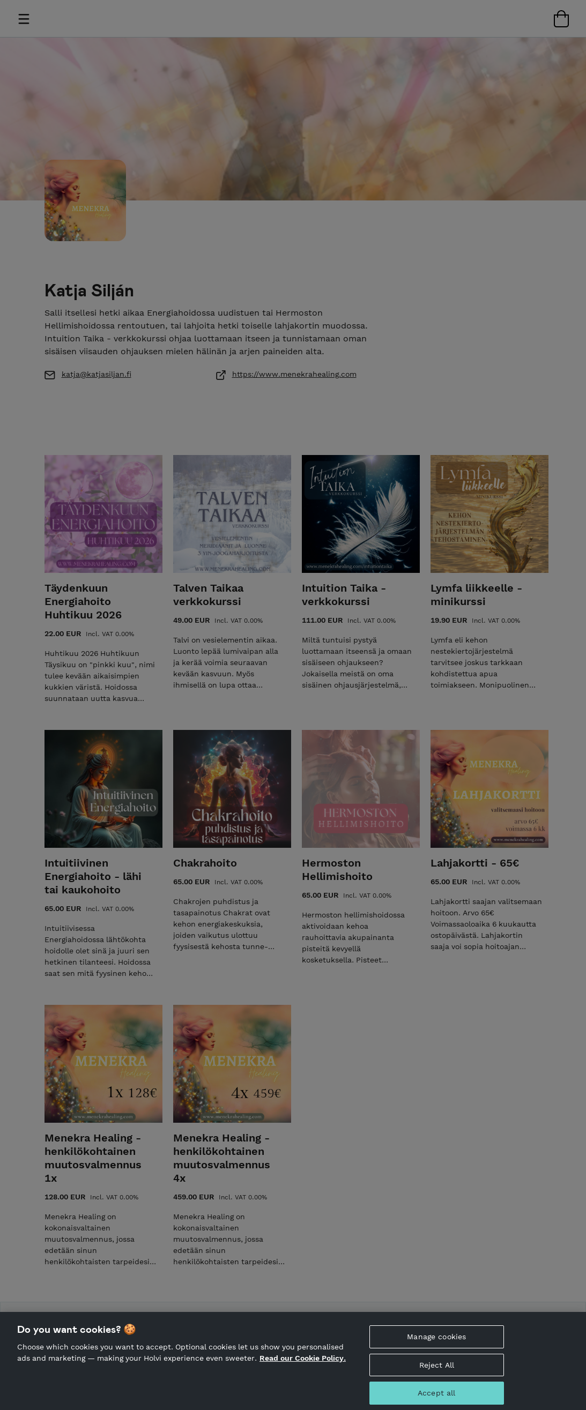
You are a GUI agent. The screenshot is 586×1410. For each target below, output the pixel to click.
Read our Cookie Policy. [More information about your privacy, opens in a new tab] (302, 1364)
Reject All (436, 1371)
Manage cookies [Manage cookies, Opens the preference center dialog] (436, 1342)
